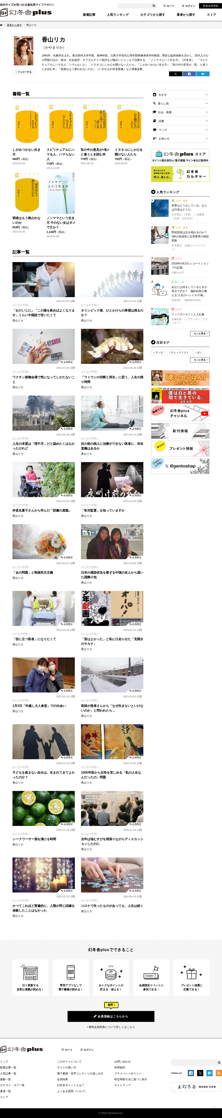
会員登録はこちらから (111, 1016)
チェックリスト (180, 352)
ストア (211, 14)
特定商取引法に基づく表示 (130, 1079)
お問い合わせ (122, 1061)
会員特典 (62, 1079)
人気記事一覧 (8, 1073)
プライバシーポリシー (128, 1073)
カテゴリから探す (152, 14)
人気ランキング (118, 14)
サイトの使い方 (66, 1067)
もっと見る (200, 333)
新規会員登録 (210, 5)
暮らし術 (163, 103)
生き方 (163, 94)
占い (199, 352)
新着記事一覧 (8, 1067)
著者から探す (186, 14)
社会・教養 (165, 112)
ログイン (188, 5)
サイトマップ (122, 1085)
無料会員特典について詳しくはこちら (112, 1026)
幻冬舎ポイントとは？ (70, 1085)
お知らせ (164, 138)
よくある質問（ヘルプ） (72, 1091)
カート (168, 5)
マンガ (163, 129)
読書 (161, 121)
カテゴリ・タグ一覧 (12, 1085)
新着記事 (89, 14)
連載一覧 (5, 1079)
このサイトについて (69, 1061)
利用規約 (119, 1067)
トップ (4, 1061)
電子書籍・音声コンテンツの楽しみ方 (80, 1073)
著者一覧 (5, 1091)
